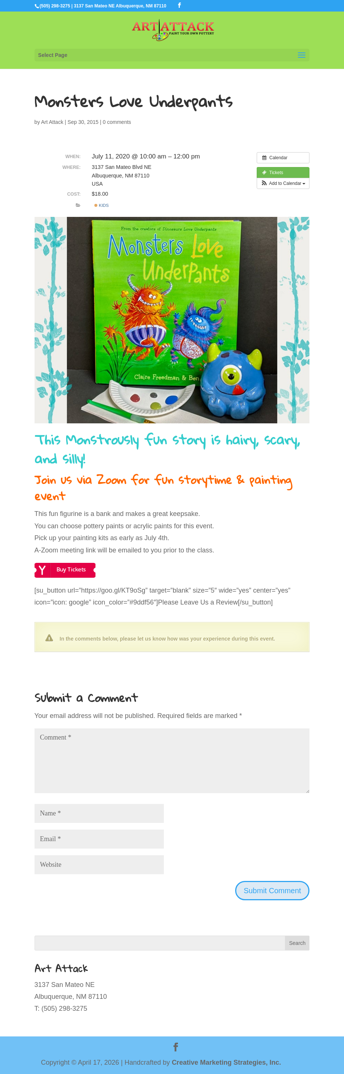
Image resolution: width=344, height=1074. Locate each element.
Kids (101, 205)
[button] (283, 183)
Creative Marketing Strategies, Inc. (226, 1062)
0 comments (117, 122)
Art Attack (52, 122)
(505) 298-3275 (55, 6)
